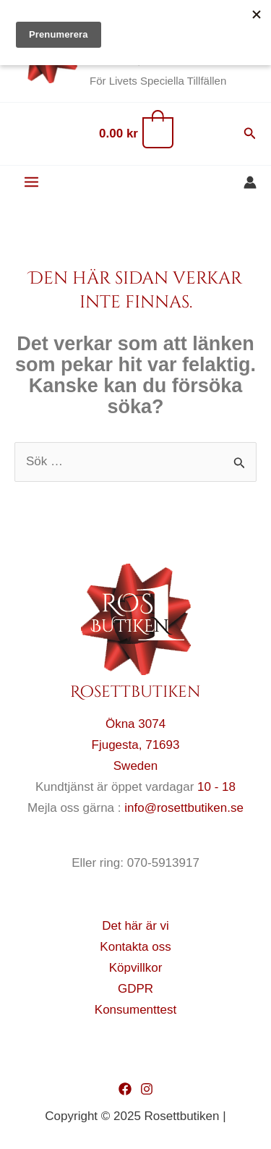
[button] (250, 133)
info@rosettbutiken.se (184, 808)
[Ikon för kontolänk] (250, 182)
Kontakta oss (135, 947)
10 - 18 (216, 787)
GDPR (135, 989)
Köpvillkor (136, 968)
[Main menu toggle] (31, 183)
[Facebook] (125, 1088)
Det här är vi (135, 926)
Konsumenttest (135, 1010)
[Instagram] (146, 1088)
